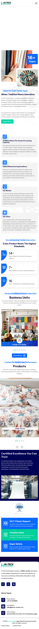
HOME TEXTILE (20, 428)
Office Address (11, 612)
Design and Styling (19, 345)
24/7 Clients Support (20, 521)
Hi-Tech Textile (11, 621)
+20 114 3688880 (12, 601)
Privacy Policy (5, 625)
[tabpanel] (19, 327)
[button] (3, 507)
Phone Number (11, 599)
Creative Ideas (17, 532)
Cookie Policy (17, 625)
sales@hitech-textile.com (15, 607)
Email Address (10, 605)
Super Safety (16, 544)
